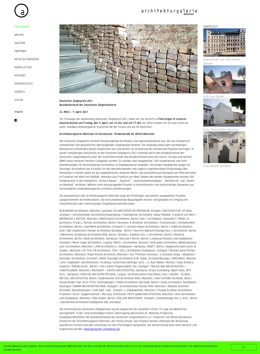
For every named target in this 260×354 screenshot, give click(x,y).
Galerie (19, 43)
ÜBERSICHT (210, 26)
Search (19, 91)
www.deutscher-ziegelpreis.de (102, 329)
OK (243, 347)
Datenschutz (23, 83)
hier (24, 349)
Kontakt (20, 75)
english (18, 111)
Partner (20, 51)
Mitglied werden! (26, 59)
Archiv (19, 34)
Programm (21, 26)
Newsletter (23, 67)
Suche (18, 100)
